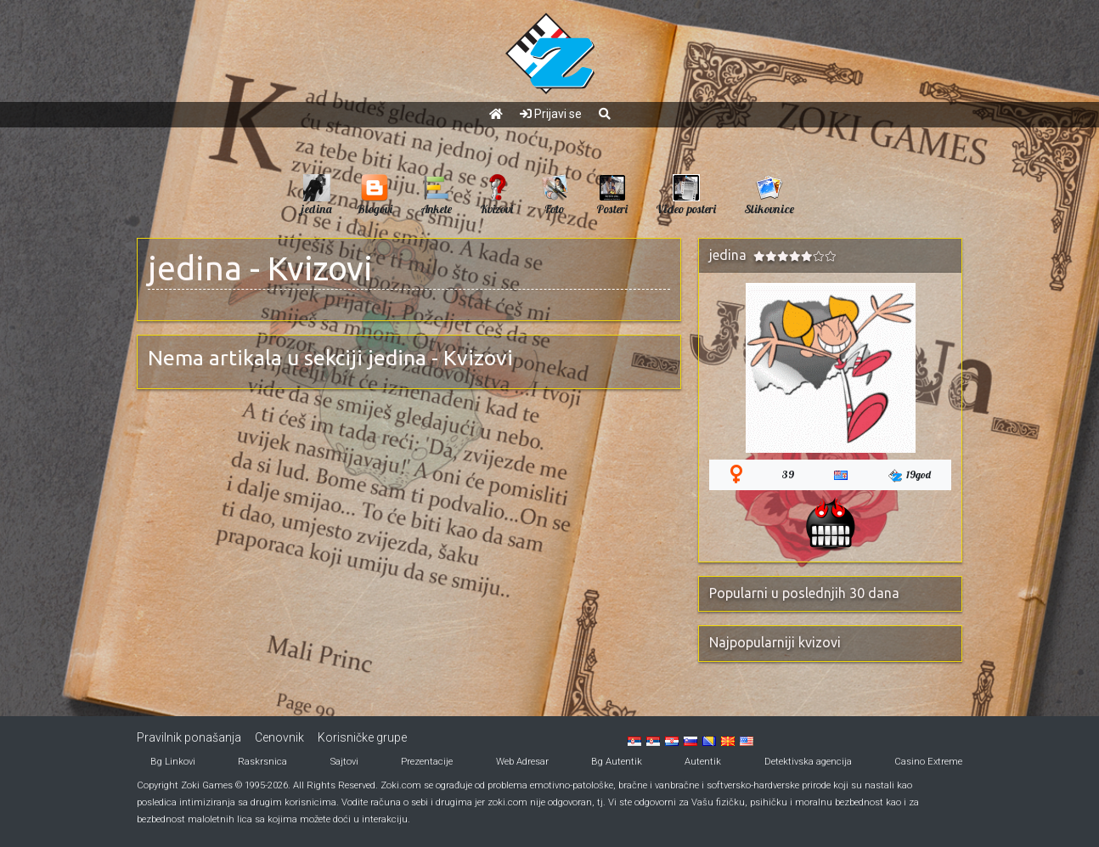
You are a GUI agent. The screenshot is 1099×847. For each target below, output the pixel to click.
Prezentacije (427, 761)
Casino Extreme (928, 761)
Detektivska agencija (808, 761)
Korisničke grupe (362, 737)
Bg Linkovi (172, 761)
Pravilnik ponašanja (189, 737)
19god (909, 475)
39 (788, 474)
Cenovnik (279, 737)
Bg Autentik (616, 761)
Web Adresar (522, 761)
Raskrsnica (262, 761)
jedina (195, 268)
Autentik (703, 761)
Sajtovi (344, 761)
